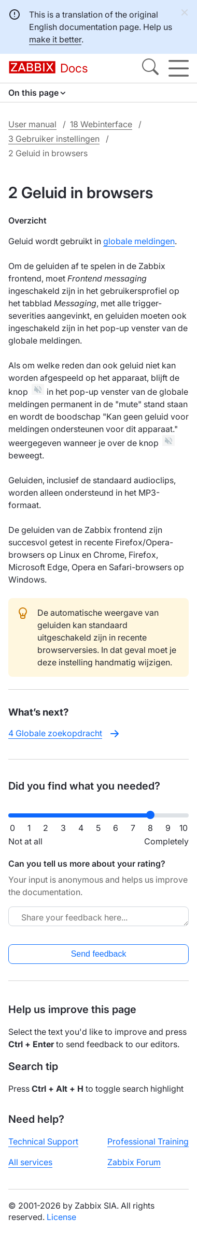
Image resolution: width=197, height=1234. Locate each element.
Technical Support (43, 1141)
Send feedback (98, 953)
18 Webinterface (101, 124)
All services (30, 1162)
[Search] (150, 68)
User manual (32, 124)
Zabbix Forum (134, 1162)
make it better (55, 39)
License (61, 1217)
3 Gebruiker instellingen (54, 138)
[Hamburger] (178, 68)
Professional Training (148, 1141)
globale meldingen (139, 241)
